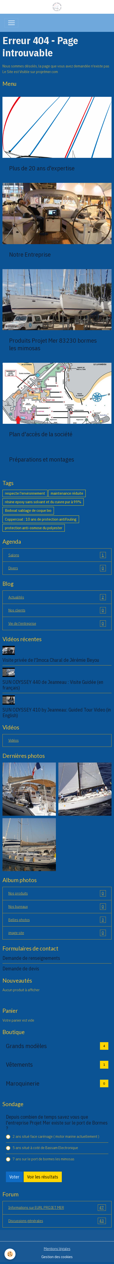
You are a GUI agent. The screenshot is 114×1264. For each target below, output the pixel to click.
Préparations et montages (41, 459)
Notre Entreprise (30, 254)
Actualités (57, 597)
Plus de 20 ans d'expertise (42, 168)
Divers (57, 568)
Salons (57, 555)
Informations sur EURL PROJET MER (57, 1207)
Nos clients (57, 610)
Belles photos (57, 920)
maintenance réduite (67, 493)
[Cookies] (10, 1254)
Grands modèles (26, 1046)
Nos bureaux (57, 906)
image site (57, 933)
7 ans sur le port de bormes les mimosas (43, 1158)
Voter (14, 1177)
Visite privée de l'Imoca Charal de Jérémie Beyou (50, 660)
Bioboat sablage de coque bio (28, 510)
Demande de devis (20, 968)
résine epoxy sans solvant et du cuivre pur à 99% (43, 501)
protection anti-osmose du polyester (33, 527)
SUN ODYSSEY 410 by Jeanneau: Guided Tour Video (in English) (56, 713)
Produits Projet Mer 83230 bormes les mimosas (53, 344)
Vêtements (19, 1064)
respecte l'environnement (25, 493)
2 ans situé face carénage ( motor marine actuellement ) (56, 1136)
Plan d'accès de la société (40, 434)
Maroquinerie (22, 1083)
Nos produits (57, 893)
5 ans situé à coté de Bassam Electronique (45, 1147)
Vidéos (13, 740)
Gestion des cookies (57, 1256)
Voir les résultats (42, 1177)
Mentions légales (57, 1248)
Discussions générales (57, 1221)
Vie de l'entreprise (57, 623)
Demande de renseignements (31, 958)
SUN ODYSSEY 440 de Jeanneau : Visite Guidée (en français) (52, 685)
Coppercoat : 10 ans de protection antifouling (41, 519)
